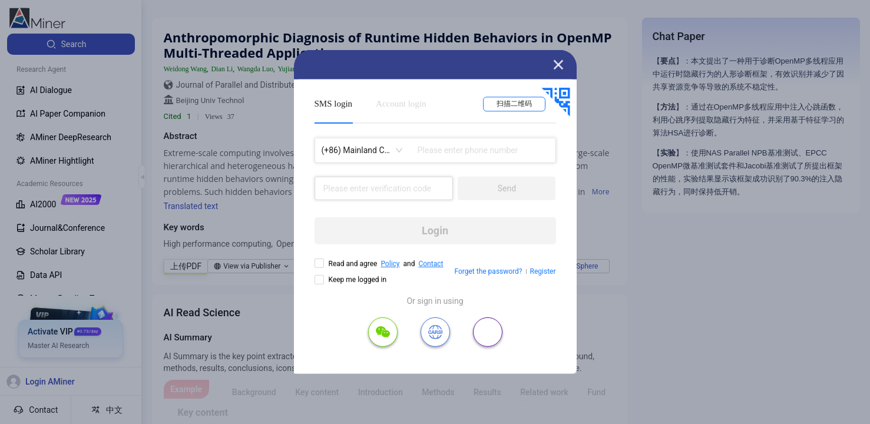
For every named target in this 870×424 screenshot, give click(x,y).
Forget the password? (488, 271)
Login (435, 230)
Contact (430, 264)
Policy (390, 264)
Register (543, 271)
